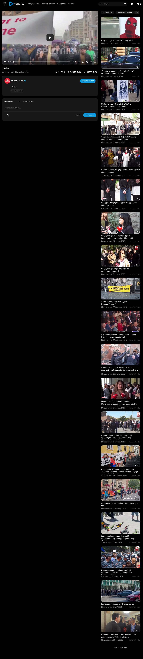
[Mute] (87, 62)
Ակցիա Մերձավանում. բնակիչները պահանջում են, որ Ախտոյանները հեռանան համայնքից (116, 437)
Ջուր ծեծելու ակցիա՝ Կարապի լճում (117, 40)
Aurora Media (18, 81)
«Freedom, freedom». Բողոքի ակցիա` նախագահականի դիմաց (117, 72)
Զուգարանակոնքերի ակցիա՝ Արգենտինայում (114, 302)
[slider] (42, 61)
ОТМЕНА (77, 115)
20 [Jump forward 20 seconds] (83, 61)
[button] (138, 4)
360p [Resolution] (91, 62)
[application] (50, 38)
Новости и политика (50, 3)
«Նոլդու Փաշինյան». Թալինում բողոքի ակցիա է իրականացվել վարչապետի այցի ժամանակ (120, 370)
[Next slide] (137, 12)
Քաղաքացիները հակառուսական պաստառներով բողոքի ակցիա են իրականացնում (116, 572)
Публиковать (90, 115)
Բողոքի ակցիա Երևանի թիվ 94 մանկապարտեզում (115, 270)
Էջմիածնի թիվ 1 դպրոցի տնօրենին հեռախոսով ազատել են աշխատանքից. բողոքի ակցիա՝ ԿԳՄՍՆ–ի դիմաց (119, 404)
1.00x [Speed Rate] (79, 62)
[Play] (5, 62)
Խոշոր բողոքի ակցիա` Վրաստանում (117, 604)
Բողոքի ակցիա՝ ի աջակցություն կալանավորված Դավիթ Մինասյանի (117, 237)
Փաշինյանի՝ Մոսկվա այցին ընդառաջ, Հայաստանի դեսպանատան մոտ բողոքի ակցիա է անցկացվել (119, 471)
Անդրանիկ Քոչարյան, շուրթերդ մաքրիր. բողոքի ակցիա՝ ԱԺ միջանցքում (119, 635)
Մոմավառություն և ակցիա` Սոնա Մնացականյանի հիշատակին (116, 105)
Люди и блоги (33, 3)
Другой (63, 3)
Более (71, 3)
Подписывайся (87, 81)
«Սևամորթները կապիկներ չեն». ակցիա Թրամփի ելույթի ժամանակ (118, 335)
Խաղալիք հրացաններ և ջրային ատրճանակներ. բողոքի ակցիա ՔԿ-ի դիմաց (117, 538)
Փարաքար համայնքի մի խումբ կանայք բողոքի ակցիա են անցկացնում (118, 138)
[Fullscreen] (95, 62)
